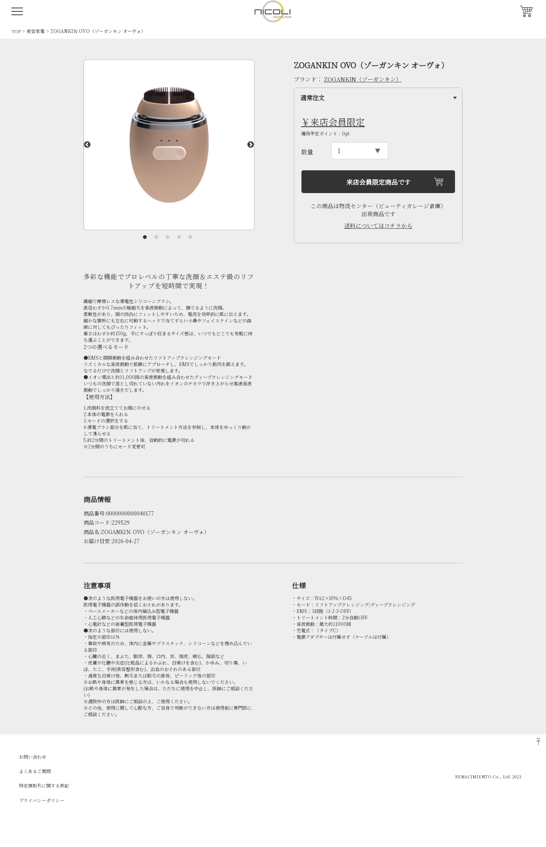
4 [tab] (179, 237)
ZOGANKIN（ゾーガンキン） (363, 79)
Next (250, 145)
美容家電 (36, 31)
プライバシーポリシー (41, 800)
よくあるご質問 (35, 771)
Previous (87, 145)
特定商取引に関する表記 (44, 785)
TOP (16, 31)
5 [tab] (190, 237)
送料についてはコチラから (378, 225)
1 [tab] (145, 237)
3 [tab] (167, 237)
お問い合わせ (32, 756)
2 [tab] (156, 237)
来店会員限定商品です (378, 182)
